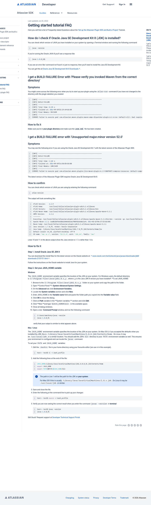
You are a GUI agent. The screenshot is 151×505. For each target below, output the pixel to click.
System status (83, 498)
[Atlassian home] (26, 4)
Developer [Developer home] (49, 4)
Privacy (96, 498)
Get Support (108, 4)
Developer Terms (109, 498)
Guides (42, 12)
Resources (72, 12)
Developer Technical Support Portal (66, 417)
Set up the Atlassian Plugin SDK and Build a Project (98, 30)
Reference (56, 12)
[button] (131, 4)
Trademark (124, 498)
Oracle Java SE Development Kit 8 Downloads (62, 69)
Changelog (70, 498)
